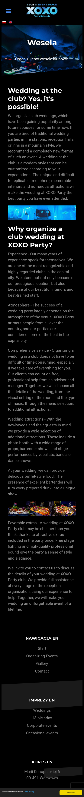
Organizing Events (42, 656)
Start (42, 648)
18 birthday (42, 718)
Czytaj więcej (29, 791)
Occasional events (42, 733)
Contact (42, 671)
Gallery (42, 663)
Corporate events (42, 725)
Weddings (42, 710)
